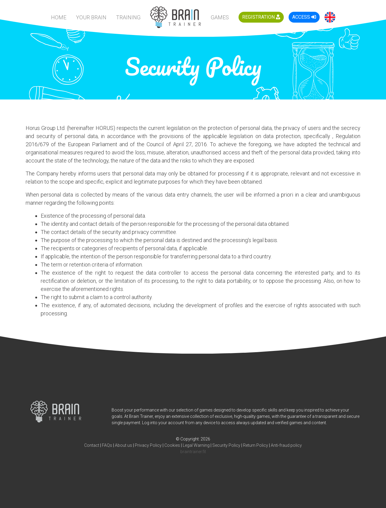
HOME (58, 17)
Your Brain (91, 17)
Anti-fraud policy (286, 445)
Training (128, 17)
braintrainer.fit (193, 451)
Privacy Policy (148, 445)
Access (304, 17)
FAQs (107, 445)
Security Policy (226, 445)
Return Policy (255, 445)
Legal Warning (196, 445)
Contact (91, 445)
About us (123, 445)
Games (220, 17)
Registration (261, 17)
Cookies (172, 445)
